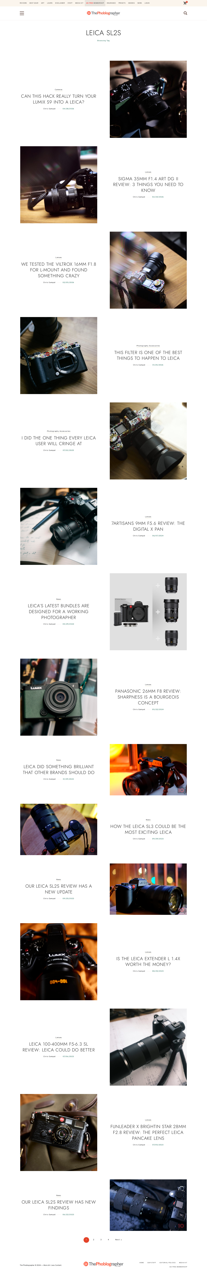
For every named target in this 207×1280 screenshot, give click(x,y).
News (58, 599)
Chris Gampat (49, 109)
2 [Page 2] (93, 1240)
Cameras (58, 90)
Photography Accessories (148, 346)
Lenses (148, 172)
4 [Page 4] (108, 1240)
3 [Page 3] (101, 1240)
